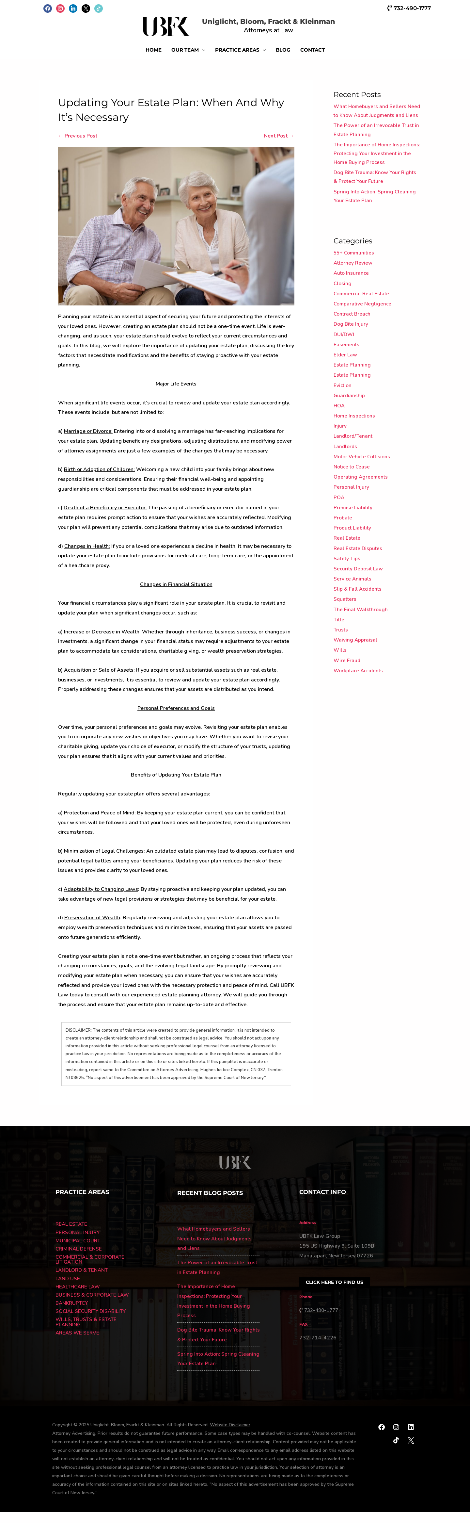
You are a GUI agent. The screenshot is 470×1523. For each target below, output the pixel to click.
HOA (340, 434)
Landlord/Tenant (354, 465)
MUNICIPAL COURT (78, 1252)
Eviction (343, 414)
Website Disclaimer (230, 1436)
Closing (343, 312)
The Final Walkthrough (361, 638)
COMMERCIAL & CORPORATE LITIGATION (92, 1272)
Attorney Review (354, 292)
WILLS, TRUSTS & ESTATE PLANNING (87, 1337)
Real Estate (347, 567)
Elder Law (346, 383)
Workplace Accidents (359, 699)
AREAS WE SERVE (78, 1347)
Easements (347, 373)
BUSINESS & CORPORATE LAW (94, 1308)
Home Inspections (355, 445)
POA (339, 526)
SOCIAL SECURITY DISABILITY (92, 1325)
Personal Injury (351, 516)
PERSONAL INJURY (78, 1244)
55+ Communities (355, 282)
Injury (340, 455)
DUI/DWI (344, 363)
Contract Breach (353, 343)
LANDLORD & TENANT (83, 1283)
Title (339, 648)
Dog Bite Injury (351, 353)
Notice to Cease (352, 495)
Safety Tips (347, 587)
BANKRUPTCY (72, 1317)
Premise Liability (353, 536)
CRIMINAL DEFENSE (79, 1261)
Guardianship (350, 424)
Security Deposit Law (359, 597)
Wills (340, 679)
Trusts (341, 658)
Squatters (345, 628)
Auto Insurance (352, 302)
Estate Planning (352, 394)
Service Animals (353, 608)
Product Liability (353, 557)
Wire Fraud (347, 689)
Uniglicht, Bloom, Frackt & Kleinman (280, 25)
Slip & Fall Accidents (359, 618)
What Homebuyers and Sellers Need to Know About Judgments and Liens (372, 126)
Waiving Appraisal (356, 669)
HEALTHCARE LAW (79, 1300)
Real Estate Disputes (359, 577)
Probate (343, 546)
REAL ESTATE (72, 1235)
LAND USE (68, 1291)
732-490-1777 (408, 7)
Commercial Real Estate (362, 322)
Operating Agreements (361, 506)
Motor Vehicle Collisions (362, 485)
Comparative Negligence (363, 332)
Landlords (346, 475)
